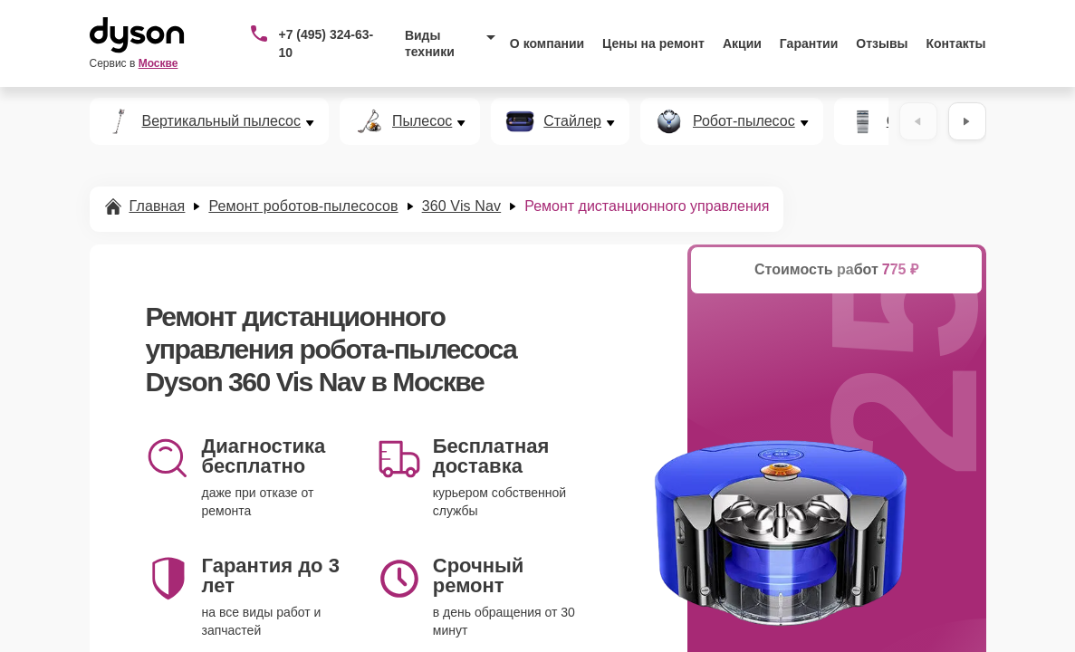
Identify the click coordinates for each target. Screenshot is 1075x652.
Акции (742, 43)
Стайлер (572, 121)
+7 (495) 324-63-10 (325, 43)
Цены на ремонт (653, 43)
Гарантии (809, 43)
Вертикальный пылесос (222, 121)
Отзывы (881, 43)
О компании (547, 43)
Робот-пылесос (744, 121)
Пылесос (422, 121)
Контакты (956, 43)
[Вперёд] (967, 121)
